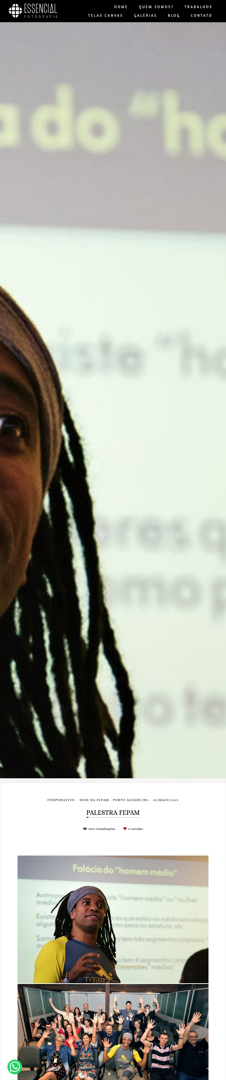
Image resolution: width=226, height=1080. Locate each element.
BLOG (174, 15)
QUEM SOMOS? (156, 6)
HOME (121, 6)
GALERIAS (145, 15)
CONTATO (201, 15)
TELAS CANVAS (105, 15)
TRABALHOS (198, 6)
